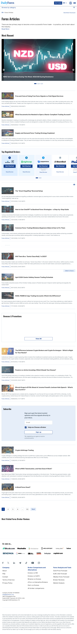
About (4, 571)
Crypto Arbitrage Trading (24, 450)
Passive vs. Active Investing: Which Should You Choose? (35, 370)
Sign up (38, 432)
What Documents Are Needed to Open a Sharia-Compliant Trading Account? (43, 114)
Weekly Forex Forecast (61, 577)
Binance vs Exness (34, 579)
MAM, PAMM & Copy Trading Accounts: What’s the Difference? (38, 296)
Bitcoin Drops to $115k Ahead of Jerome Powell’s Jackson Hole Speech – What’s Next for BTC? (44, 388)
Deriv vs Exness (33, 585)
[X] (8, 563)
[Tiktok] (26, 563)
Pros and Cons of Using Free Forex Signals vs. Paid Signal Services (39, 96)
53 (27, 509)
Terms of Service (8, 580)
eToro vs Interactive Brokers (38, 582)
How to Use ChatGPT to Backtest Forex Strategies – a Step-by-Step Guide (42, 209)
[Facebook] (2, 563)
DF (2, 12)
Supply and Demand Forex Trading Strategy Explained (35, 133)
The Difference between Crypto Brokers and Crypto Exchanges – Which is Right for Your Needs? (44, 351)
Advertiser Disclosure (69, 12)
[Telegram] (20, 563)
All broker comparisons (36, 588)
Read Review (9, 172)
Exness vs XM (33, 573)
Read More (5, 29)
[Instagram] (39, 563)
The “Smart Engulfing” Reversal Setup (29, 191)
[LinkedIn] (14, 563)
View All (39, 339)
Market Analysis (58, 583)
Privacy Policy (7, 583)
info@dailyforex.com (8, 594)
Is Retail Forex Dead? (22, 487)
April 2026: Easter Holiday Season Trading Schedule (34, 277)
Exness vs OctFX (34, 576)
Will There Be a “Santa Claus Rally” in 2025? (31, 256)
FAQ (3, 574)
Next (33, 509)
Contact (5, 577)
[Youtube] (32, 563)
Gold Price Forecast (60, 571)
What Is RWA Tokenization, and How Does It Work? (33, 469)
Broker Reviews (58, 580)
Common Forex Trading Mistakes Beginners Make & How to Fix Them (40, 228)
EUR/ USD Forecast (60, 574)
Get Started (9, 166)
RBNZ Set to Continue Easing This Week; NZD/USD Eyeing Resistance (28, 77)
